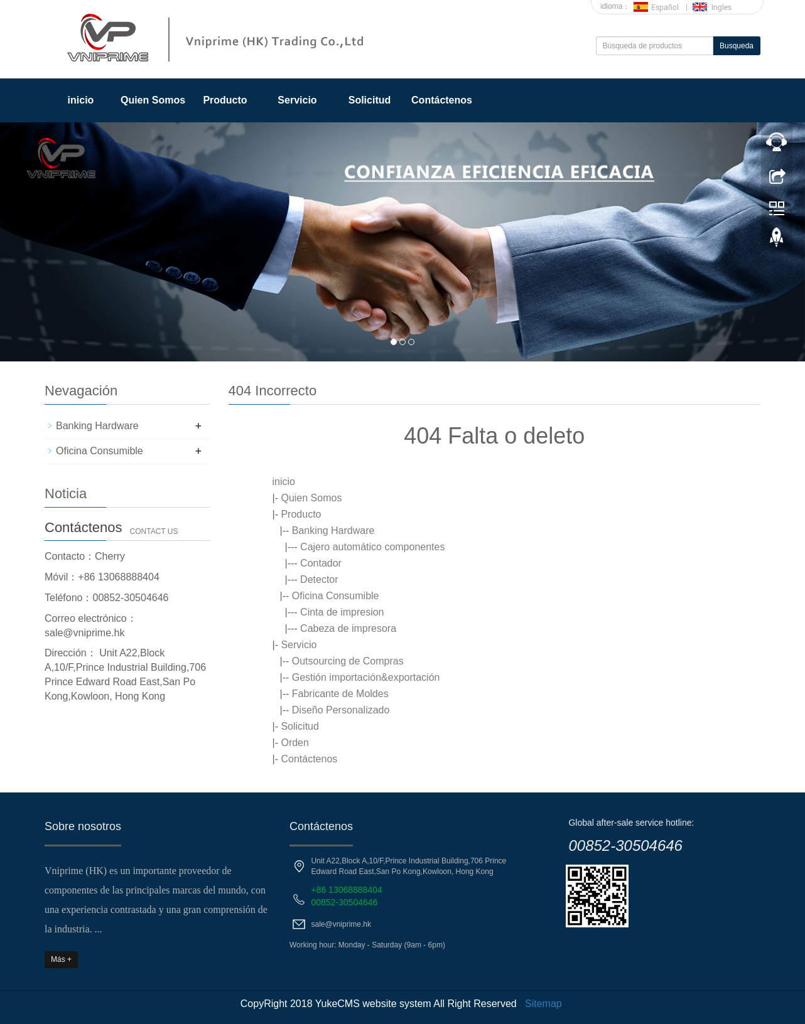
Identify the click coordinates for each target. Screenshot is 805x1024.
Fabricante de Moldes (340, 693)
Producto (225, 100)
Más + (61, 959)
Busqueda (737, 45)
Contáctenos (441, 100)
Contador (321, 563)
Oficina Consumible (335, 595)
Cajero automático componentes (372, 546)
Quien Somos (153, 100)
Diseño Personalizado (341, 710)
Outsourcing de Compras (348, 661)
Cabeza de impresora (348, 628)
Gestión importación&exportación (366, 677)
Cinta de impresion (342, 612)
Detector (319, 579)
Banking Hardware (333, 530)
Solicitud (369, 100)
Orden (294, 742)
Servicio (297, 100)
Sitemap (543, 1003)
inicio (81, 100)
